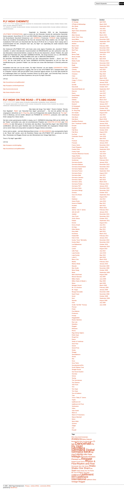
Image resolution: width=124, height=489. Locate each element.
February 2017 (104, 102)
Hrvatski (74, 205)
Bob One (74, 58)
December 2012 (104, 188)
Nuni (73, 298)
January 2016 (104, 123)
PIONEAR (52, 38)
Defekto (74, 99)
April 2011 (103, 231)
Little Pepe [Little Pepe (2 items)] (87, 454)
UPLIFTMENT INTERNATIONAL (13, 34)
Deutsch (17, 23)
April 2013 (103, 179)
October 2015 (104, 130)
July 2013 (102, 175)
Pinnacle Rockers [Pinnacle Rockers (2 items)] (87, 457)
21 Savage (75, 22)
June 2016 (103, 117)
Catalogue (13, 14)
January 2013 (104, 186)
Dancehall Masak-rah (78, 89)
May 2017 (103, 95)
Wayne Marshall (76, 417)
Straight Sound (76, 369)
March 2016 (103, 119)
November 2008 (104, 294)
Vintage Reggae (24, 105)
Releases (62, 23)
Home (6, 14)
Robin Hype (75, 335)
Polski (73, 309)
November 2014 (104, 145)
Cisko (73, 76)
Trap (73, 395)
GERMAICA (37, 38)
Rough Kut (75, 337)
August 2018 (103, 67)
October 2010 (104, 244)
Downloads (75, 108)
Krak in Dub (75, 238)
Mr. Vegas (75, 289)
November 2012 (104, 190)
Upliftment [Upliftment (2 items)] (75, 475)
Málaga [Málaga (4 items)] (75, 456)
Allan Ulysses (76, 35)
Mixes (73, 283)
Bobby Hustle (76, 61)
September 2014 (105, 149)
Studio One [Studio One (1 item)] (83, 470)
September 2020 (105, 41)
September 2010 (105, 246)
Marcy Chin (75, 259)
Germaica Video (77, 188)
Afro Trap (74, 28)
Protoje (74, 315)
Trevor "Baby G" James (79, 397)
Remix (74, 330)
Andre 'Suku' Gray (77, 37)
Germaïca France (77, 171)
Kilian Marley (76, 229)
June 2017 (103, 93)
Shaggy (74, 352)
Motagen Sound (76, 285)
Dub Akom (75, 117)
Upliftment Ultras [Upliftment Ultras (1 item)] (91, 479)
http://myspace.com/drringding (12, 145)
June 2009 (103, 279)
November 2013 (104, 166)
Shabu (65, 23)
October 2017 (104, 86)
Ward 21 (20, 25)
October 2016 (104, 108)
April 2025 (103, 22)
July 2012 (102, 199)
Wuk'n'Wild (75, 421)
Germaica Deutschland (79, 166)
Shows (4, 25)
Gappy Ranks (76, 156)
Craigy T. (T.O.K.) (77, 80)
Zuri (73, 428)
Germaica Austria (37, 23)
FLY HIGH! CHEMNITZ (16, 21)
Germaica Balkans (77, 164)
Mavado (74, 266)
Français (74, 143)
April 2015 (103, 138)
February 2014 (104, 160)
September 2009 (105, 272)
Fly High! (14, 26)
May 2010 (103, 255)
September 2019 (105, 52)
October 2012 (104, 192)
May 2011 (103, 229)
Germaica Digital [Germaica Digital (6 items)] (83, 450)
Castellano (75, 67)
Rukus (74, 339)
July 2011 (102, 225)
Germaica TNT (76, 186)
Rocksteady (53, 103)
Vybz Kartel (75, 410)
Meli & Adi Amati (77, 274)
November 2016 (104, 106)
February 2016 (104, 121)
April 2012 (103, 205)
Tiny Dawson (76, 382)
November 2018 (104, 65)
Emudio (74, 125)
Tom (73, 386)
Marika (74, 261)
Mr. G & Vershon (77, 287)
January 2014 (104, 162)
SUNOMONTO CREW (60, 67)
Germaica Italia (76, 175)
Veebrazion (75, 406)
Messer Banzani (77, 276)
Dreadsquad (28, 23)
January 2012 (104, 212)
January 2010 (104, 263)
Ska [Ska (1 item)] (91, 468)
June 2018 (103, 71)
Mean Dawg (75, 270)
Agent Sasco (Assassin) (79, 30)
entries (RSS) (35, 486)
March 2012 (103, 207)
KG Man (74, 227)
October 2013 (104, 169)
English (74, 128)
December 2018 (104, 63)
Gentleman (75, 160)
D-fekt (73, 82)
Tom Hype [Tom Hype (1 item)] (86, 472)
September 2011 (105, 220)
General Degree (76, 158)
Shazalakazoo (76, 354)
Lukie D (74, 257)
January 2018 (104, 82)
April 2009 (103, 283)
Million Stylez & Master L (79, 281)
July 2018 (102, 69)
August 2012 (103, 197)
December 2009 (104, 266)
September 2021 (105, 26)
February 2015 (104, 140)
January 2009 (104, 289)
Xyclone (74, 423)
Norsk (73, 296)
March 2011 (103, 233)
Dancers (74, 91)
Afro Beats (75, 26)
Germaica (28, 26)
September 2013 (105, 171)
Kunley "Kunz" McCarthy (79, 240)
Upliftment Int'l (15, 25)
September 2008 (105, 298)
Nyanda (74, 300)
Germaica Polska (77, 184)
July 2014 (102, 151)
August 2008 (103, 300)
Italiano (74, 207)
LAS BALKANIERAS (45, 131)
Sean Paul (75, 343)
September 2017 (105, 89)
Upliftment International (8, 28)
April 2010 (103, 257)
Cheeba (74, 69)
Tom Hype (9, 25)
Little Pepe (75, 251)
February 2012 (104, 209)
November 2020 (104, 39)
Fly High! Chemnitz (21, 26)
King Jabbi (75, 231)
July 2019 (102, 54)
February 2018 (104, 80)
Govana (74, 192)
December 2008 (104, 292)
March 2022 (103, 24)
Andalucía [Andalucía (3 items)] (76, 439)
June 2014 (103, 153)
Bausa (74, 52)
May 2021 (103, 33)
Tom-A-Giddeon (76, 393)
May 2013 (103, 177)
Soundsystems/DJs (77, 365)
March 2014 (103, 158)
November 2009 (104, 268)
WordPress (14, 487)
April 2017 (103, 97)
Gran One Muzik (77, 194)
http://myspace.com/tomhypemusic (13, 85)
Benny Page (75, 54)
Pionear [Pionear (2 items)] (74, 459)
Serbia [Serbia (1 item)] (87, 466)
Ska (58, 103)
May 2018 (103, 74)
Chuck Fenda (76, 71)
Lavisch (74, 246)
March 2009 (103, 285)
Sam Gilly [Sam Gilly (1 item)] (81, 466)
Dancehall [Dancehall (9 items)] (83, 443)
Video (73, 408)
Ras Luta (74, 322)
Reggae (49, 103)
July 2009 (102, 276)
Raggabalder (76, 317)
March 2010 (103, 259)
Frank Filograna (76, 147)
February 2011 (104, 235)
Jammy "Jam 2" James (79, 209)
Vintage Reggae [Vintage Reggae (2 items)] (78, 482)
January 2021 (104, 37)
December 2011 (104, 214)
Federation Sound (77, 136)
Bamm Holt (75, 46)
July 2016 (102, 115)
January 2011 (104, 238)
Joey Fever (75, 216)
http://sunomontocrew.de (10, 89)
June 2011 (103, 227)
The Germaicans (77, 380)
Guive (73, 197)
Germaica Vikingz (77, 190)
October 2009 (104, 270)
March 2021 (103, 35)
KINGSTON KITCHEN (54, 122)
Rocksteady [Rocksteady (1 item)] (74, 466)
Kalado (74, 220)
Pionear (40, 26)
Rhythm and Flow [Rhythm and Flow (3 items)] (86, 463)
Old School (44, 103)
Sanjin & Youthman (77, 341)
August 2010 (103, 248)
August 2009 (103, 274)
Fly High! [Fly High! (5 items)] (77, 446)
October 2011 (104, 218)
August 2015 (103, 132)
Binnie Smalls (76, 56)
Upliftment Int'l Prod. (78, 404)
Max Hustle (75, 268)
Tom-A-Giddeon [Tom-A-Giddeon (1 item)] (78, 472)
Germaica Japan (77, 179)
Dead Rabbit (75, 95)
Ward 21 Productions (78, 415)
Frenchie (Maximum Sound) (80, 153)
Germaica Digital (45, 23)
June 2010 (103, 253)
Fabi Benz (75, 130)
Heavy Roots (76, 201)
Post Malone (75, 311)
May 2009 (103, 281)
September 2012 (105, 194)
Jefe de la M (75, 212)
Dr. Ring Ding (22, 23)
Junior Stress (76, 218)
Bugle (73, 65)
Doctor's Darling (14, 103)
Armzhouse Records (78, 41)
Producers (52, 23)
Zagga (74, 425)
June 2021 (103, 30)
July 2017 (102, 91)
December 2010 (104, 240)
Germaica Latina (77, 181)
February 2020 (104, 46)
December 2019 (104, 48)
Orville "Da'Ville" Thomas (79, 305)
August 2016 (103, 112)
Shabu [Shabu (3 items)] (92, 466)
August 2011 (103, 223)
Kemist (74, 223)
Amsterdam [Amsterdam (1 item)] (84, 437)
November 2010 (104, 242)
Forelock (74, 140)
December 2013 (104, 164)
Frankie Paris (76, 149)
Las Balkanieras (41, 102)
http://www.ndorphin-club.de (11, 92)
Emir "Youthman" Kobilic (79, 123)
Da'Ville (74, 84)
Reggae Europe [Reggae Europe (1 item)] (76, 461)
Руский (74, 430)
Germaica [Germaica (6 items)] (78, 448)
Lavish (74, 248)
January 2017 (104, 104)
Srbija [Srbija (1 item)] (78, 470)
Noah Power (75, 294)
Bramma (74, 63)
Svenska (74, 374)
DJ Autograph (76, 106)
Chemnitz (8, 26)
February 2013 (104, 184)
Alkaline (74, 33)
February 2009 (104, 287)
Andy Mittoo (75, 39)
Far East (74, 134)
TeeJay (74, 378)
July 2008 (102, 302)
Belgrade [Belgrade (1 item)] (89, 439)
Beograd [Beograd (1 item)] (73, 441)
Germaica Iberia (76, 173)
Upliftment (58, 26)
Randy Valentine (77, 320)
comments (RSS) (45, 486)
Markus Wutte (76, 263)
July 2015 (102, 134)
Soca (73, 361)
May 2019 (103, 56)
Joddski (74, 214)
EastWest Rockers (77, 121)
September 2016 (105, 110)
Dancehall (8, 103)
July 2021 (102, 28)
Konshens (75, 233)
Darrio (74, 93)
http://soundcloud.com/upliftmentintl (13, 82)
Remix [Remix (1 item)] (83, 461)
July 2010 (102, 251)
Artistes (17, 102)
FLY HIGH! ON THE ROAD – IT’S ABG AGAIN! (29, 99)
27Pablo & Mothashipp (79, 24)
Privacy (27, 486)
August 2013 (103, 173)
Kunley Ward (76, 242)
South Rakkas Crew (78, 367)
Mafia (16, 111)
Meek (73, 272)
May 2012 (103, 203)
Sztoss (74, 376)
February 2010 (104, 261)
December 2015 (104, 125)
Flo (32, 23)
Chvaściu (74, 74)
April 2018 (103, 76)
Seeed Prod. (75, 348)
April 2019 (103, 58)
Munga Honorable (77, 292)
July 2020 (102, 43)
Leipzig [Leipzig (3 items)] (79, 454)
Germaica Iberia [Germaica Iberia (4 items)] (80, 451)
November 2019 (104, 50)
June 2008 (103, 305)
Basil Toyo (75, 50)
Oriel (73, 302)
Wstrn (73, 419)
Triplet (74, 400)
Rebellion (57, 23)
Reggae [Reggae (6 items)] (86, 458)
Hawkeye (74, 199)
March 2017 (103, 99)
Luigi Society (75, 253)
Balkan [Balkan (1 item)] (84, 439)
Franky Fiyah (76, 151)
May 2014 (103, 156)
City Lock (74, 78)
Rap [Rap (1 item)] (79, 459)
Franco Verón (76, 145)
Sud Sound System (77, 371)
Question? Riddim (47, 26)
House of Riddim (77, 203)
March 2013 (103, 181)
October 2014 (104, 147)
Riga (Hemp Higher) (78, 333)
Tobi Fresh (75, 384)
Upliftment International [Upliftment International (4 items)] (79, 478)
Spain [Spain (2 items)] (73, 470)
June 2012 (103, 201)
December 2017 (104, 84)
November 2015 (104, 128)
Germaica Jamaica (77, 177)
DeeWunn (75, 97)
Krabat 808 (75, 235)
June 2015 (103, 136)
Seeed (74, 346)
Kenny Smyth (76, 225)
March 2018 (103, 78)
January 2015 (104, 143)
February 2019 (104, 61)
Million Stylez (76, 279)
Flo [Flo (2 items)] (92, 444)
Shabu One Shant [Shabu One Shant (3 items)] (80, 468)
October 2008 (104, 296)
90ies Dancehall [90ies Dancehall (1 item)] (76, 437)
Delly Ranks (75, 102)
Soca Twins (75, 363)
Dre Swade (75, 112)
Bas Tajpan (75, 48)
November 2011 (104, 216)
